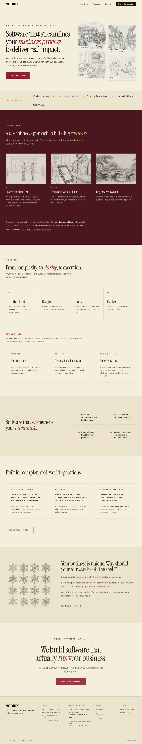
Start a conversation (18, 75)
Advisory (84, 4)
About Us (96, 4)
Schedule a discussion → (71, 683)
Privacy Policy (131, 741)
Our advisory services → (19, 531)
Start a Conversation (126, 4)
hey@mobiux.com (125, 712)
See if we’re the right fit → (72, 607)
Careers (108, 4)
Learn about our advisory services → (36, 231)
